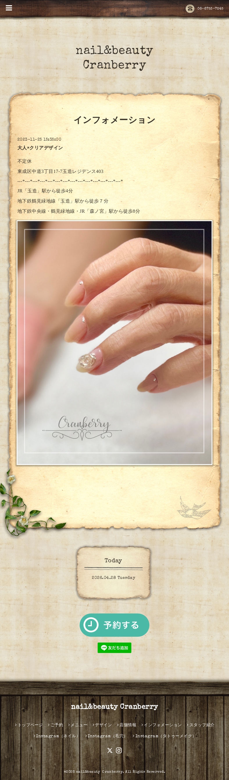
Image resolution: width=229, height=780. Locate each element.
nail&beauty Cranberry (114, 707)
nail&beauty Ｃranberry (99, 772)
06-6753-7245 (204, 9)
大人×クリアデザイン (40, 148)
